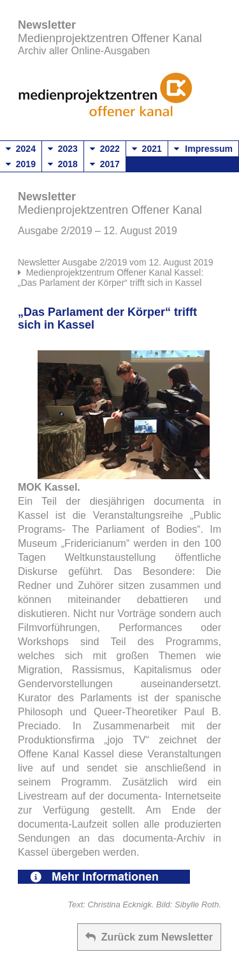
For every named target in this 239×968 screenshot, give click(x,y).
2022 (105, 149)
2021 (147, 149)
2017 (105, 164)
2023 (63, 149)
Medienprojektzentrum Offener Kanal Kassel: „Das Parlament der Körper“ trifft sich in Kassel (110, 277)
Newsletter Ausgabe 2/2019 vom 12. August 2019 (116, 262)
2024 (21, 149)
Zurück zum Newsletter (149, 937)
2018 (63, 164)
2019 (21, 164)
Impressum (209, 149)
